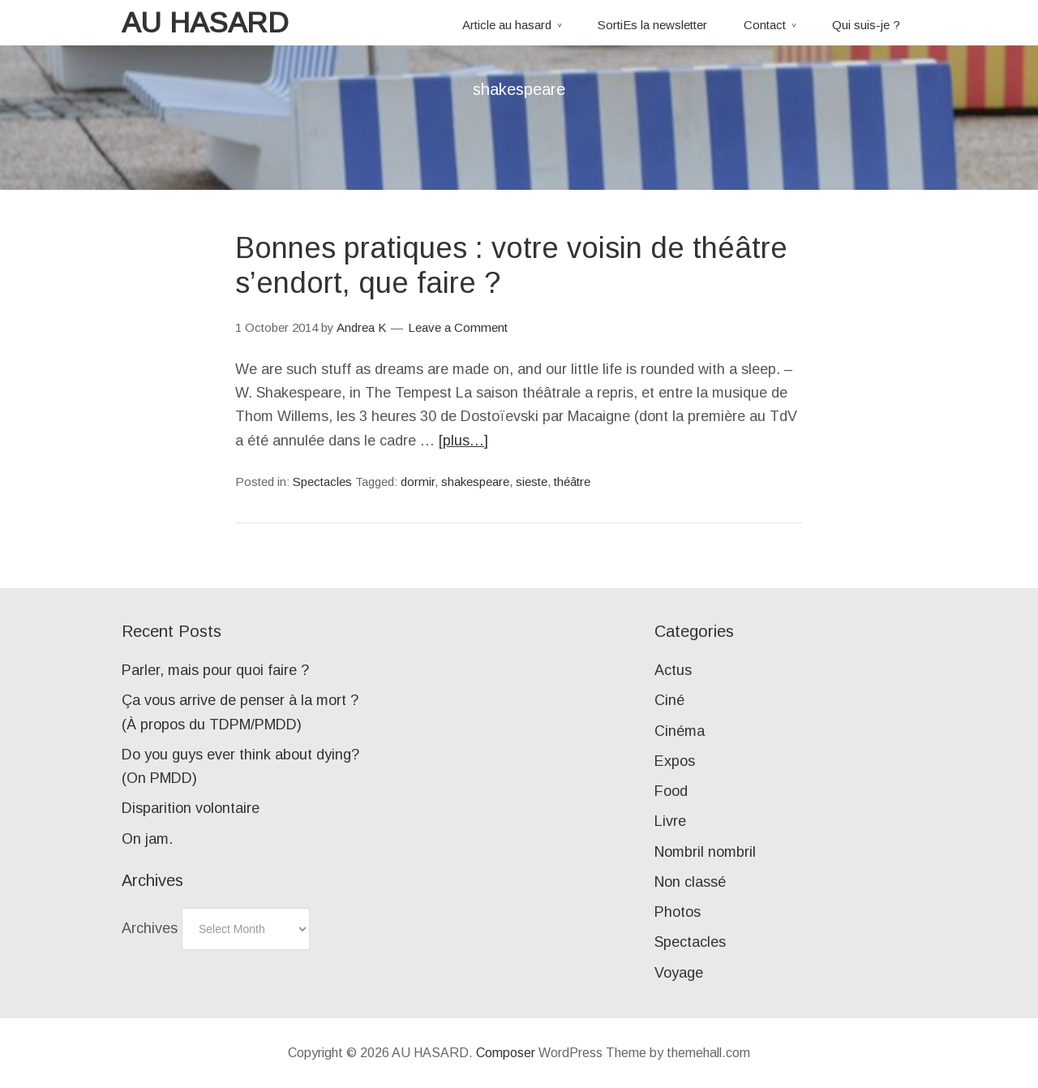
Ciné (669, 700)
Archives (150, 928)
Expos (674, 761)
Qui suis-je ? (866, 25)
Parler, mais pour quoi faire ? (215, 670)
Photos (677, 912)
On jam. (147, 839)
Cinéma (679, 731)
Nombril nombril (705, 852)
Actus (673, 670)
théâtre (572, 481)
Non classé (690, 882)
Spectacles (322, 481)
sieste (531, 481)
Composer (505, 1053)
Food (671, 791)
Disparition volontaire (191, 808)
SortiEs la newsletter (652, 25)
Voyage (678, 973)
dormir (418, 481)
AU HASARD (205, 22)
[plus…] (463, 440)
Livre (670, 821)
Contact (765, 25)
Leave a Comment (458, 327)
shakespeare (475, 481)
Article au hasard (506, 25)
